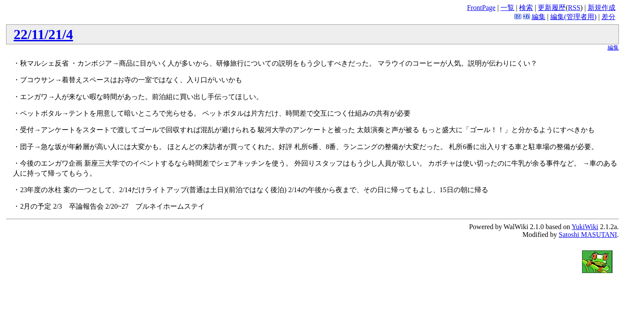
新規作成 (601, 7)
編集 (539, 16)
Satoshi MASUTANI (588, 234)
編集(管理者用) (573, 16)
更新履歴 (552, 7)
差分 (608, 16)
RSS (574, 7)
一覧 (507, 7)
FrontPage (481, 7)
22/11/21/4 (43, 34)
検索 (526, 7)
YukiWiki (585, 226)
